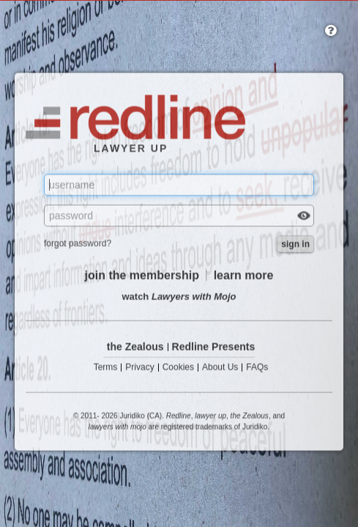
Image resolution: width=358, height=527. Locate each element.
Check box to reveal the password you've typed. (304, 217)
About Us (220, 368)
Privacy (139, 368)
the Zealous (135, 347)
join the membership (142, 275)
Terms (106, 368)
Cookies (178, 368)
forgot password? (77, 244)
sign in (295, 244)
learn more (244, 275)
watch (179, 296)
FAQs (257, 368)
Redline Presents (214, 347)
